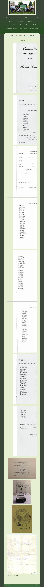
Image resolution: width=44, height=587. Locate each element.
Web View (37, 584)
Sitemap (9, 584)
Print (6, 584)
